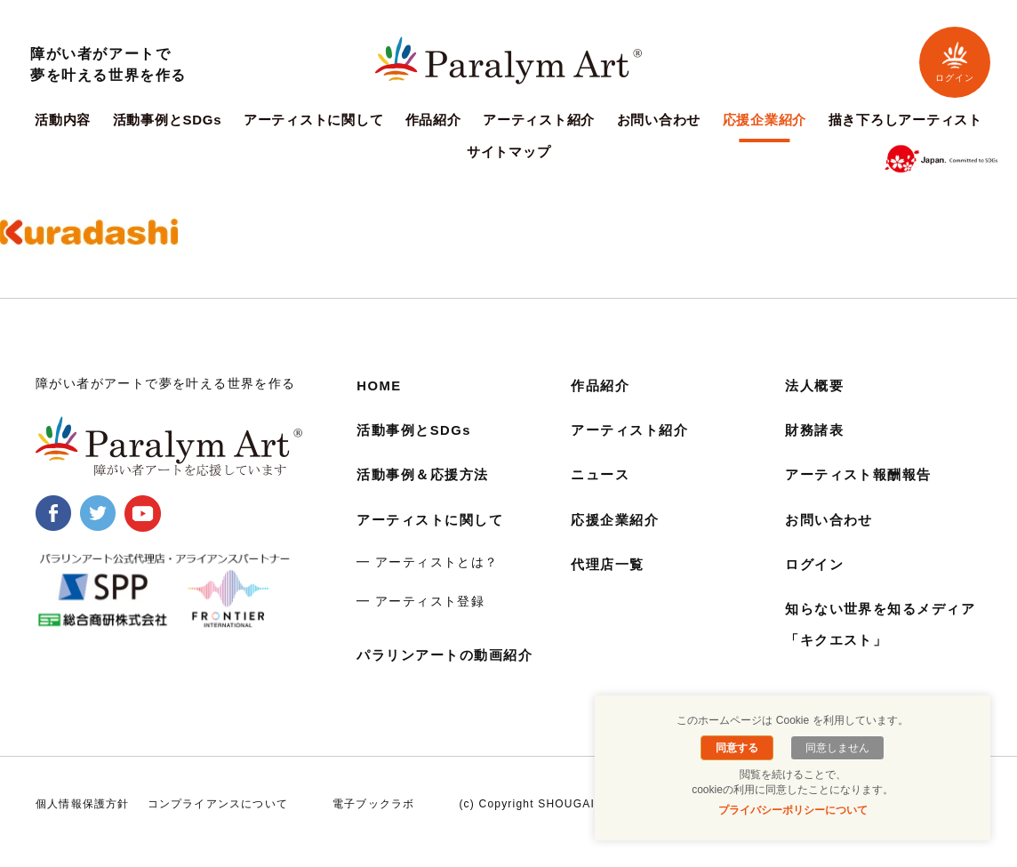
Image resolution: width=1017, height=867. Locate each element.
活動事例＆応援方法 (426, 474)
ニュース (602, 474)
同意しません (835, 748)
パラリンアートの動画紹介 (450, 654)
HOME (380, 385)
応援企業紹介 (765, 120)
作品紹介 (433, 120)
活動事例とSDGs (167, 120)
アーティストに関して (314, 120)
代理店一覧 (610, 564)
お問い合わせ (659, 120)
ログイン (954, 62)
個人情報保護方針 (83, 820)
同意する (739, 748)
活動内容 (63, 120)
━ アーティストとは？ (427, 562)
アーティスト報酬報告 (863, 474)
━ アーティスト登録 (420, 601)
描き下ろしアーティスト (905, 120)
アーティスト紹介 (539, 120)
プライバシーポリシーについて (793, 810)
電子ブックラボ (373, 820)
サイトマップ (509, 152)
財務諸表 (816, 430)
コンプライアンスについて (218, 820)
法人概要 (816, 385)
